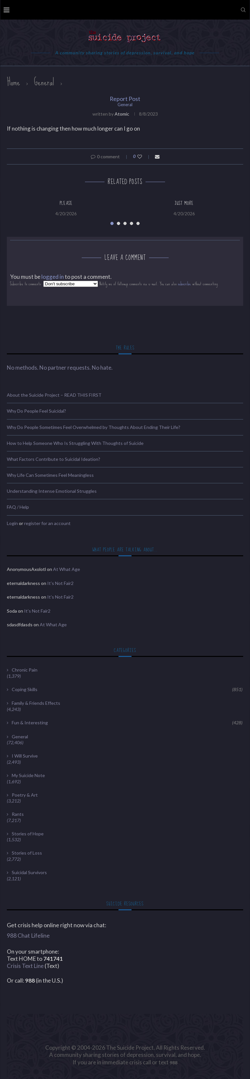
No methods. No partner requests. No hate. (60, 367)
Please (66, 203)
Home (13, 82)
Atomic (122, 114)
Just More (184, 203)
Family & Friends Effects (36, 703)
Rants (18, 814)
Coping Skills (127, 689)
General (44, 82)
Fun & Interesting (127, 722)
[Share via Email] (157, 156)
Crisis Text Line (25, 965)
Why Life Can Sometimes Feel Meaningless (50, 475)
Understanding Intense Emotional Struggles (52, 491)
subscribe (184, 284)
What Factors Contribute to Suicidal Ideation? (53, 459)
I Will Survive (25, 756)
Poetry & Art (25, 795)
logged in (52, 276)
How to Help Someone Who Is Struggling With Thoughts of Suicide (75, 443)
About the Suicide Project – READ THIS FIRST (54, 395)
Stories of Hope (28, 833)
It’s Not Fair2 (60, 583)
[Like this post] (144, 156)
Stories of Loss (27, 853)
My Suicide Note (28, 775)
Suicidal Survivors (29, 872)
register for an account (47, 523)
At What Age (66, 569)
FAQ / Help (18, 507)
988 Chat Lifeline (28, 935)
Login (12, 523)
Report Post (125, 98)
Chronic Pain (24, 670)
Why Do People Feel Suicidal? (36, 411)
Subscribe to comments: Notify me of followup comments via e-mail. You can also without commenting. (114, 284)
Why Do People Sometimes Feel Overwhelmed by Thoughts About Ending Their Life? (93, 427)
